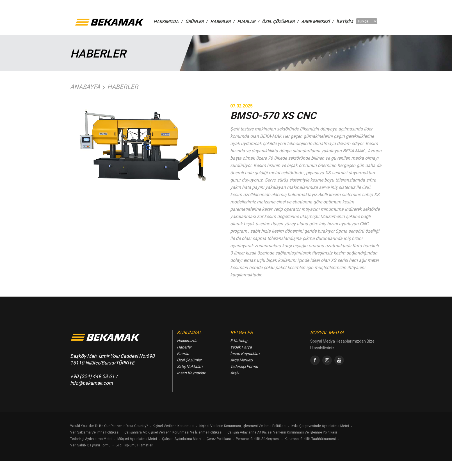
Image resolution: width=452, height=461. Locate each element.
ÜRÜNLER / (196, 21)
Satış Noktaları (189, 366)
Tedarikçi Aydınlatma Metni (91, 439)
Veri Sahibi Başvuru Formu (90, 445)
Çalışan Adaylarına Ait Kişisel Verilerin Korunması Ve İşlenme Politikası (282, 432)
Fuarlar (183, 353)
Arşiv (234, 373)
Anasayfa (85, 86)
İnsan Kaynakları (191, 373)
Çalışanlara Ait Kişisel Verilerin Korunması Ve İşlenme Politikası (173, 432)
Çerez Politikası (219, 439)
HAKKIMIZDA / (168, 21)
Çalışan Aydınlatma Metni (182, 439)
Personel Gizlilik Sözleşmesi (258, 439)
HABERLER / (222, 21)
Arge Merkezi (241, 360)
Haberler (122, 86)
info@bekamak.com (91, 383)
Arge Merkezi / (317, 21)
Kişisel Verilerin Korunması (173, 426)
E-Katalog (238, 340)
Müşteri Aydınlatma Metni (137, 439)
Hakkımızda (187, 340)
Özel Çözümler (189, 360)
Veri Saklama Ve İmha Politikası (94, 432)
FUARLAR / (248, 21)
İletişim (344, 21)
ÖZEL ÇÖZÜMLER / (280, 21)
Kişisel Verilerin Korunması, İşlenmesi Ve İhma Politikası (242, 426)
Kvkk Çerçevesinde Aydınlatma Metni (320, 426)
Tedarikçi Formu (244, 366)
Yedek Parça (241, 347)
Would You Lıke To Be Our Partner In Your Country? (109, 426)
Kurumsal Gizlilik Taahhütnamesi (310, 439)
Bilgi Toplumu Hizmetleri (134, 445)
